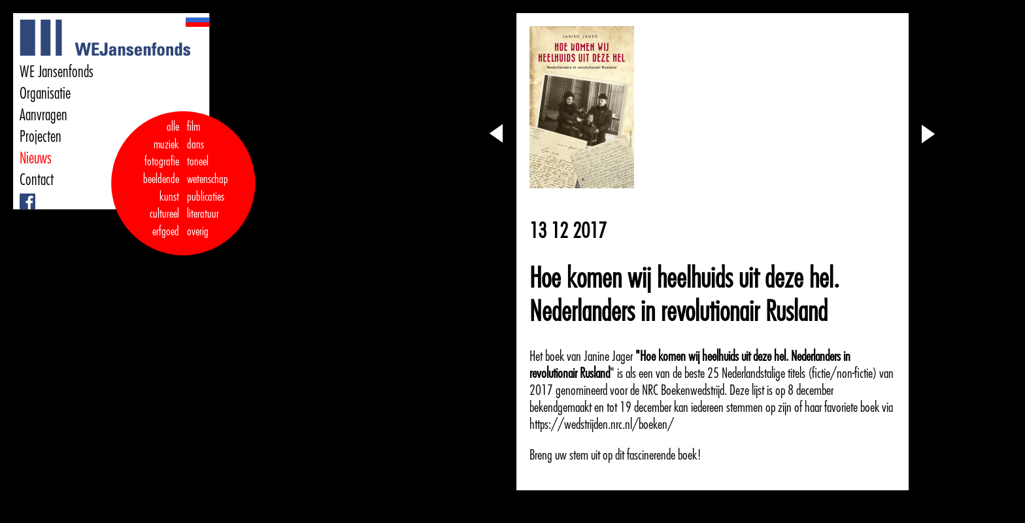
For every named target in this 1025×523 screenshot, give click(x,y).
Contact (37, 180)
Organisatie (45, 93)
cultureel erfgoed (164, 222)
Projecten (40, 136)
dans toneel (198, 153)
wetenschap (207, 179)
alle (173, 127)
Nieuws (36, 158)
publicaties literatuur (205, 205)
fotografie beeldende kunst (161, 179)
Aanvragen (43, 115)
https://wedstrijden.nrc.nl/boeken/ (601, 424)
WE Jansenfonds (56, 72)
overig (198, 231)
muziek (166, 144)
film (193, 127)
